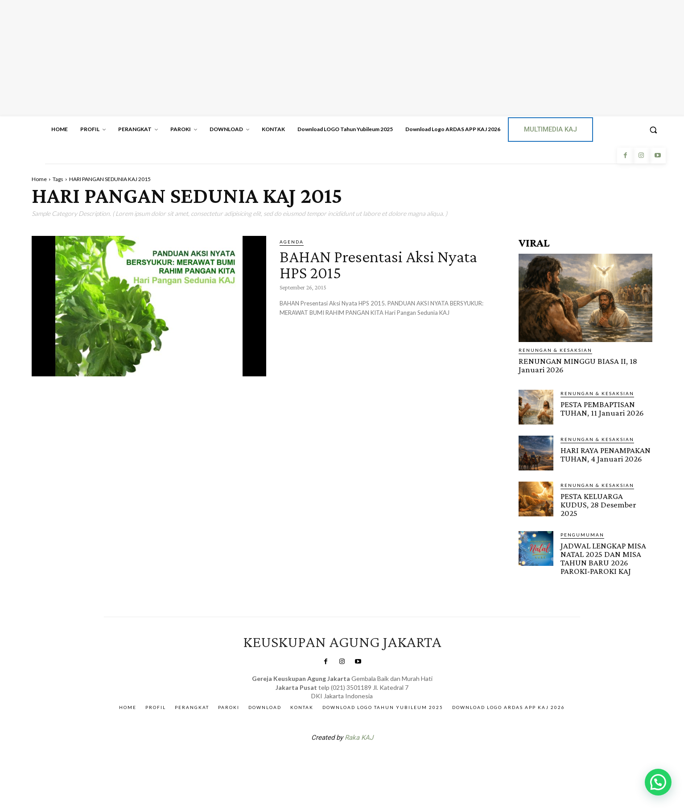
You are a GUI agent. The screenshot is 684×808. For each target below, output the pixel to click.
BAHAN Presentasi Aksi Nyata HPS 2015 (383, 264)
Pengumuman (582, 534)
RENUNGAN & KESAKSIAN (555, 350)
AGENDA (292, 241)
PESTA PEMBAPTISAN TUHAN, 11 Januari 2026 (602, 408)
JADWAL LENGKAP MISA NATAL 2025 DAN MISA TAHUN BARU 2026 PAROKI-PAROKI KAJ (603, 558)
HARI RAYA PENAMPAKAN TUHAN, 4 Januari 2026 (605, 454)
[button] (653, 129)
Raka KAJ (359, 737)
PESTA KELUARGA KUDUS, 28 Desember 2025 (598, 504)
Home (39, 179)
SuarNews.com (328, 760)
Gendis (368, 760)
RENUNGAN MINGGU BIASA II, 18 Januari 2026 (578, 365)
